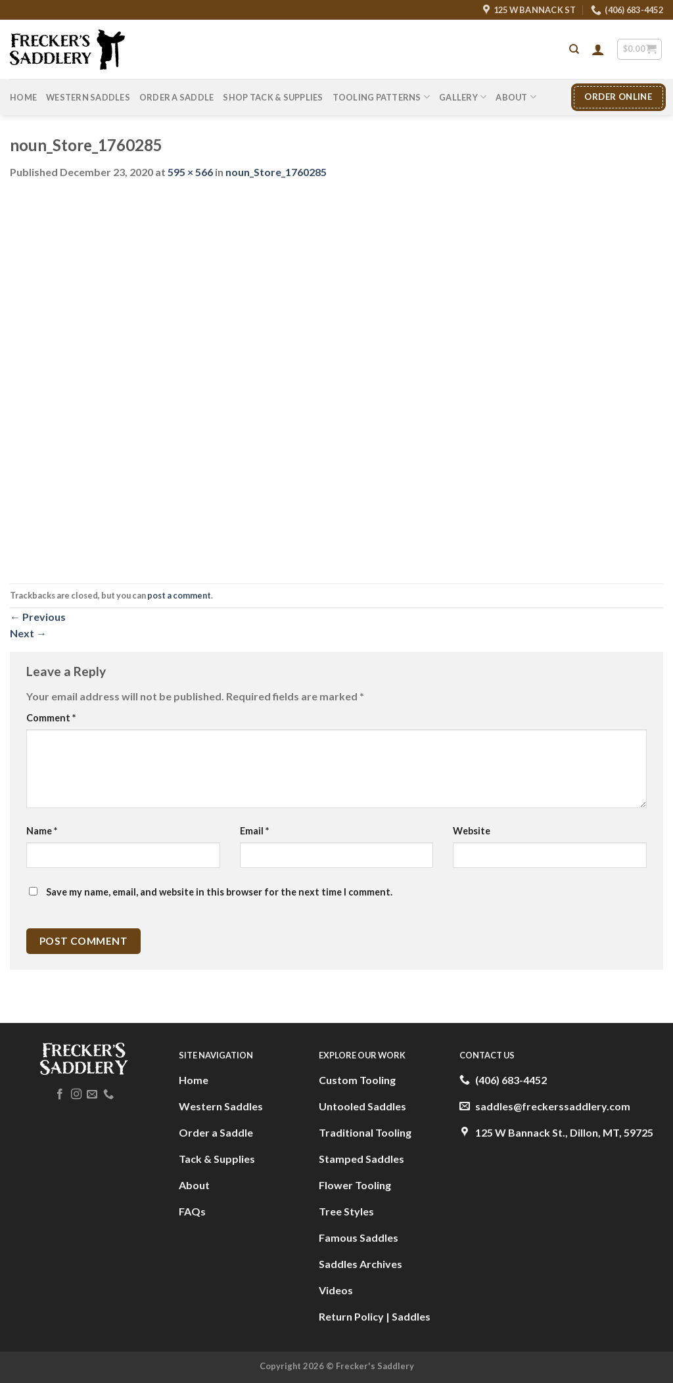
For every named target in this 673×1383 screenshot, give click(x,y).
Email (254, 830)
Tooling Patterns (381, 97)
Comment (51, 717)
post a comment (179, 595)
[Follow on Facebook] (60, 1094)
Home (23, 97)
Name (41, 830)
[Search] (574, 49)
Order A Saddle (176, 97)
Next (28, 633)
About (516, 97)
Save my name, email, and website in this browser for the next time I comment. (219, 891)
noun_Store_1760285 (276, 172)
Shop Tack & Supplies (273, 97)
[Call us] (108, 1094)
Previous (38, 616)
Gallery (462, 97)
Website (471, 830)
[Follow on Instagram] (76, 1094)
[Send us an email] (92, 1094)
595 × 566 (190, 172)
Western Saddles (88, 97)
